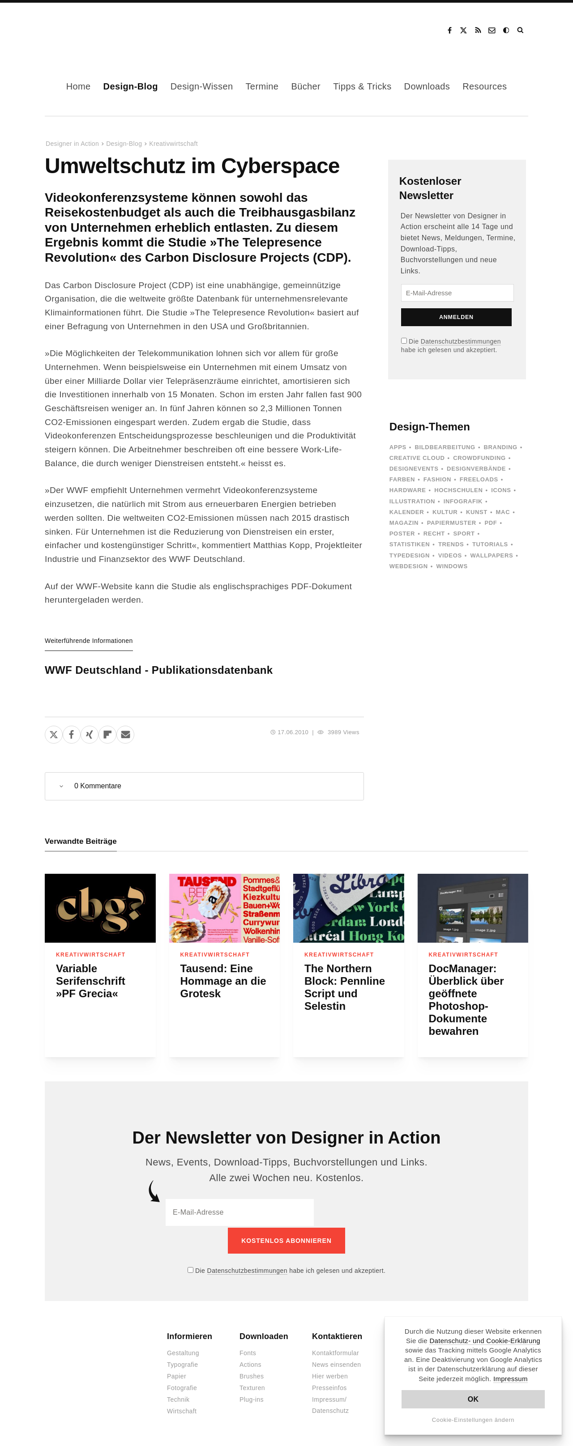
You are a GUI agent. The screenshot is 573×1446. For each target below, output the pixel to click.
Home (78, 86)
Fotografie (182, 1386)
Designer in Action (91, 30)
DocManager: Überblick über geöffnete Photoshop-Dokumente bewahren (466, 999)
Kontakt (492, 30)
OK (473, 1399)
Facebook (449, 30)
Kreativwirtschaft (173, 143)
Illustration (412, 501)
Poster (402, 533)
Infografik (463, 501)
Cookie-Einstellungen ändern (473, 1419)
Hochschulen (458, 490)
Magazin (404, 522)
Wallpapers (491, 555)
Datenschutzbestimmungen (461, 341)
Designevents (414, 468)
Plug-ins (251, 1398)
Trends (451, 544)
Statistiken (409, 544)
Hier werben (330, 1374)
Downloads (427, 86)
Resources (484, 86)
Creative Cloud (417, 458)
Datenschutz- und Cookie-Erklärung (484, 1340)
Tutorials (490, 544)
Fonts (247, 1351)
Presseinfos (329, 1386)
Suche (521, 30)
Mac (503, 512)
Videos (450, 555)
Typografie (182, 1363)
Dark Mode (506, 30)
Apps (397, 447)
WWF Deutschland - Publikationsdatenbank (159, 670)
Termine (261, 86)
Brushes (251, 1374)
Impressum (510, 1378)
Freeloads (479, 479)
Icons (501, 490)
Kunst (476, 512)
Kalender (406, 512)
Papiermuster (451, 522)
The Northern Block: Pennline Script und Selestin (344, 987)
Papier (176, 1374)
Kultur (445, 512)
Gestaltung (183, 1351)
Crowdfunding (479, 458)
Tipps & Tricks (362, 86)
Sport (464, 533)
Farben (402, 479)
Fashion (437, 479)
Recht (434, 533)
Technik (178, 1398)
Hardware (407, 490)
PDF (490, 522)
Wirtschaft (182, 1409)
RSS (478, 30)
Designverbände (476, 468)
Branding (500, 447)
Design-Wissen (202, 86)
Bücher (306, 86)
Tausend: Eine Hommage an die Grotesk (223, 980)
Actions (250, 1363)
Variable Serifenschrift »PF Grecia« (90, 980)
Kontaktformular (335, 1351)
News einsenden (336, 1363)
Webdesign (408, 566)
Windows (451, 566)
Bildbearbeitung (445, 447)
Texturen (252, 1386)
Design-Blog (130, 86)
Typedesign (409, 555)
